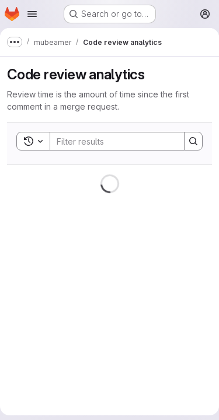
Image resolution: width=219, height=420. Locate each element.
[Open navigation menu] (32, 14)
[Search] (127, 141)
